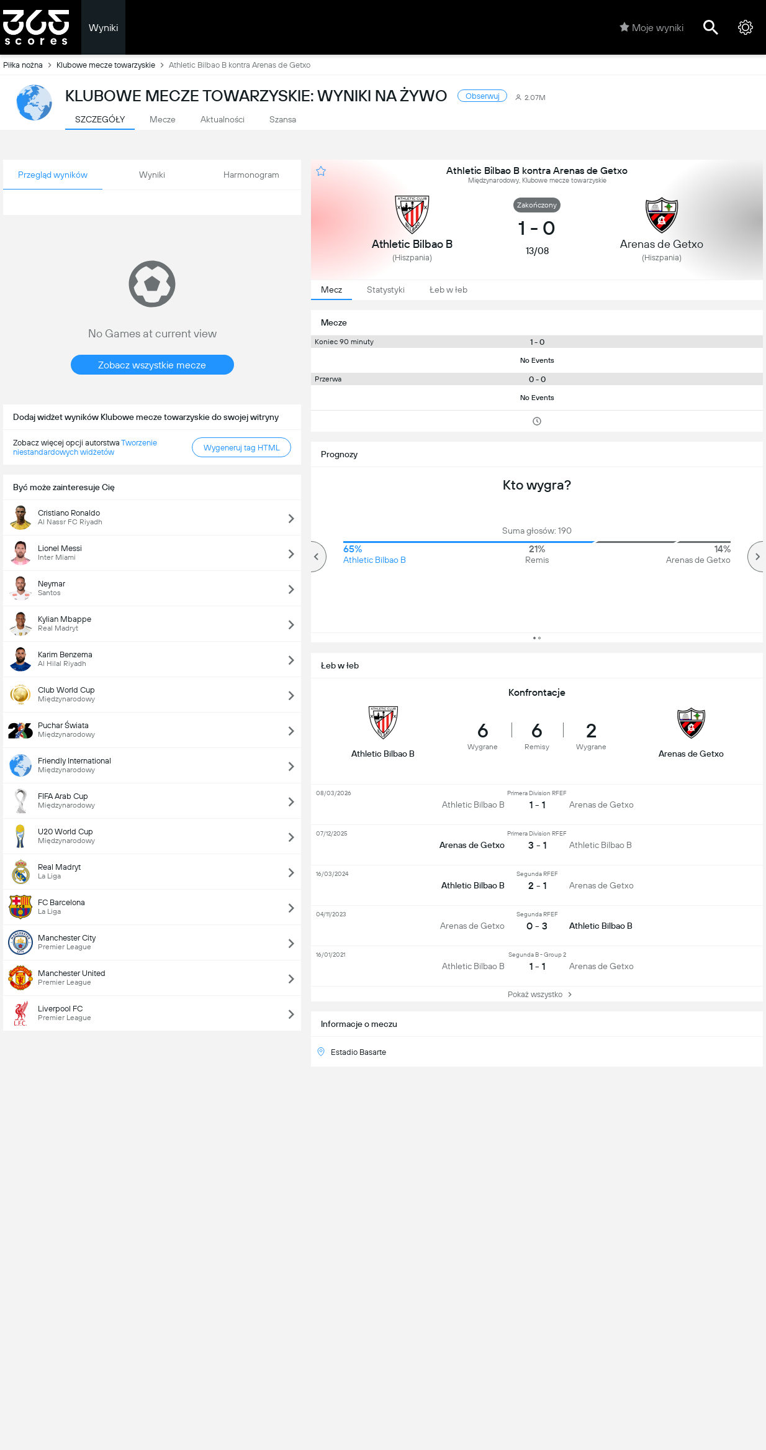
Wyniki (103, 28)
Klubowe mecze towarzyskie (112, 65)
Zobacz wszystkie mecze (152, 365)
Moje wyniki (651, 27)
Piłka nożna (29, 65)
